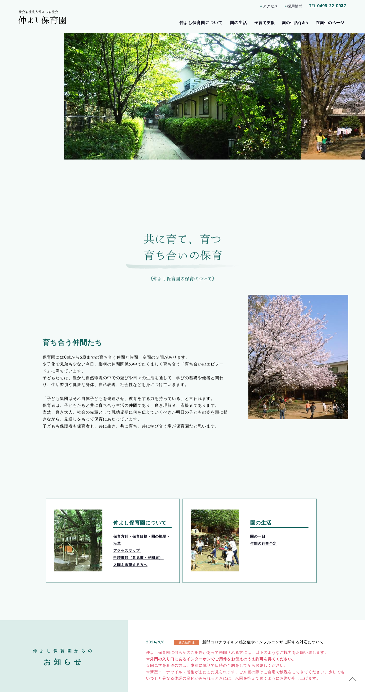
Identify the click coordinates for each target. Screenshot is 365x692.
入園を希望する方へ (130, 574)
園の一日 (257, 546)
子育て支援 (256, 23)
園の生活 (229, 23)
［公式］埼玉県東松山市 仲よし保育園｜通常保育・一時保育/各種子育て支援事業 (42, 17)
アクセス (270, 6)
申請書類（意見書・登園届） (138, 567)
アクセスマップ (127, 560)
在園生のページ (328, 23)
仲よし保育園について (189, 23)
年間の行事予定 (263, 553)
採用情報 (295, 6)
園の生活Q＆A (290, 23)
